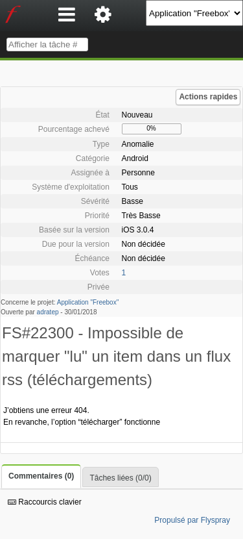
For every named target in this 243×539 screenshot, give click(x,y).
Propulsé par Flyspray (192, 520)
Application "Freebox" (88, 302)
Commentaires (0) (41, 476)
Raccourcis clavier (45, 502)
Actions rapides (208, 96)
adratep (48, 312)
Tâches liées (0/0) (120, 478)
